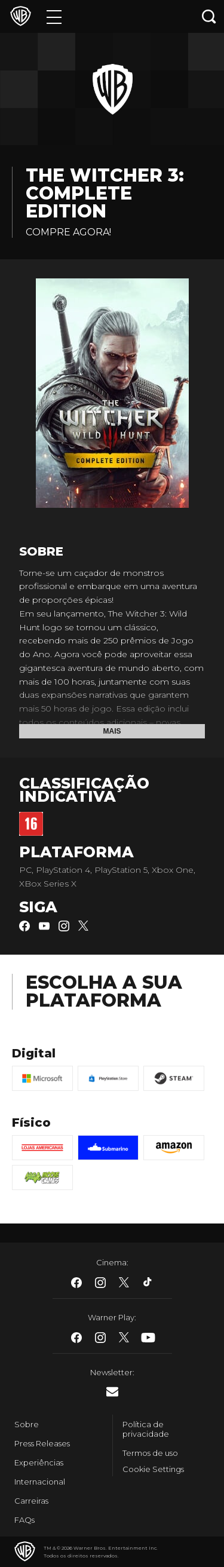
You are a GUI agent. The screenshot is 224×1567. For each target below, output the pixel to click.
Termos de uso (150, 1453)
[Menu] (54, 16)
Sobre (26, 1424)
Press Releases (42, 1443)
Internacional (39, 1481)
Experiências (38, 1462)
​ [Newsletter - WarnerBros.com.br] (112, 1391)
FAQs (24, 1520)
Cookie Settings (153, 1469)
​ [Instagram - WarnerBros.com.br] (100, 1282)
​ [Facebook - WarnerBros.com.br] (76, 1282)
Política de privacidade (145, 1429)
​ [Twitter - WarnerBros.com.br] (124, 1282)
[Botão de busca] (209, 16)
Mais (112, 731)
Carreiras (31, 1500)
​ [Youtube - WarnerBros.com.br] (148, 1338)
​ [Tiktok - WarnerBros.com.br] (148, 1282)
